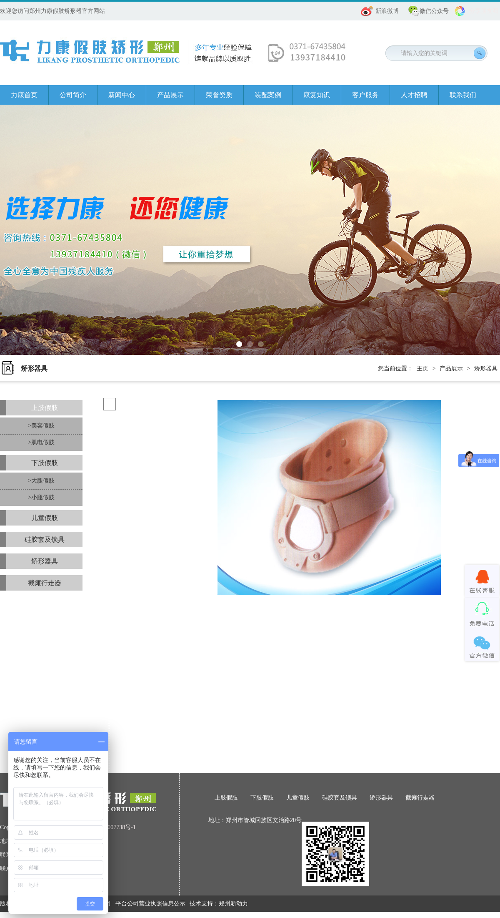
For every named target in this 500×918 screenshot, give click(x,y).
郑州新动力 (233, 903)
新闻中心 (121, 94)
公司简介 (73, 94)
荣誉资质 (219, 94)
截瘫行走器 (44, 582)
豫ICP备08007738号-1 (108, 827)
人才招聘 (414, 94)
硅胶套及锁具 (45, 539)
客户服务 (365, 94)
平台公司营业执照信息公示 (150, 903)
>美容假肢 (41, 426)
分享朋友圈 (483, 11)
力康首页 (24, 94)
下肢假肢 (44, 462)
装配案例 (268, 94)
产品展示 (170, 94)
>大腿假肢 (41, 481)
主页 (422, 368)
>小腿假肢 (41, 497)
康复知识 (316, 94)
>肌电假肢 (41, 442)
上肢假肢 (44, 407)
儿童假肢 (44, 517)
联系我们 (463, 94)
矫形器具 (486, 368)
